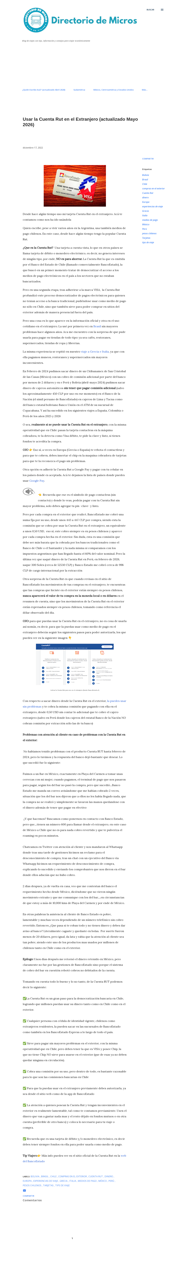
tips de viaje (148, 242)
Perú (144, 228)
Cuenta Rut (147, 193)
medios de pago (150, 219)
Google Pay (36, 480)
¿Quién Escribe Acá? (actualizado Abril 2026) (43, 89)
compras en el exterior (153, 188)
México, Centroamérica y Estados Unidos (113, 89)
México (145, 224)
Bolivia (145, 175)
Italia (144, 215)
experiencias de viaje (152, 206)
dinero (145, 197)
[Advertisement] (93, 65)
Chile (144, 184)
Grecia (145, 210)
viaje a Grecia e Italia (95, 351)
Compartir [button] (148, 158)
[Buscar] (150, 9)
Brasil (97, 326)
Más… (145, 89)
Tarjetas (146, 237)
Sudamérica (79, 89)
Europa (145, 202)
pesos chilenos (149, 233)
